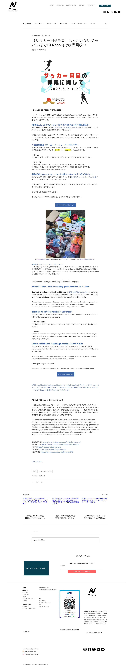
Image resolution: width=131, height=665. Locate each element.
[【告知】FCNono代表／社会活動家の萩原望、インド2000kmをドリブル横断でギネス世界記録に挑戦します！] (65, 505)
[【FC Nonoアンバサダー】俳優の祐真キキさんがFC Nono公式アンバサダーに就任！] (95, 505)
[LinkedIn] (115, 12)
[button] (106, 23)
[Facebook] (108, 12)
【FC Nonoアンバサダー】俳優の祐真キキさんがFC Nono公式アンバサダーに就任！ (94, 517)
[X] (111, 12)
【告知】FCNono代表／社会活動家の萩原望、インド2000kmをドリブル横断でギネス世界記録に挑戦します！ (65, 517)
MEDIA (92, 24)
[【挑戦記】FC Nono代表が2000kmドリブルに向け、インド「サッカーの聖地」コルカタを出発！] (36, 505)
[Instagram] (104, 12)
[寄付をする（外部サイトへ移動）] (36, 568)
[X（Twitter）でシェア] (37, 482)
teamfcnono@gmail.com (30, 649)
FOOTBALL (39, 24)
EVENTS (63, 24)
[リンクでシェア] (41, 482)
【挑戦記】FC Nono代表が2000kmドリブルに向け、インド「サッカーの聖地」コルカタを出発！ (35, 517)
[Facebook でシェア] (33, 482)
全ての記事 (27, 24)
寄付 (34, 471)
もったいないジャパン (45, 471)
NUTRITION (52, 24)
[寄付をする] (105, 6)
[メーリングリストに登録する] (82, 571)
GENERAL (42, 476)
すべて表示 (105, 494)
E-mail (62, 565)
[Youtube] (119, 12)
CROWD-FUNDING (78, 24)
